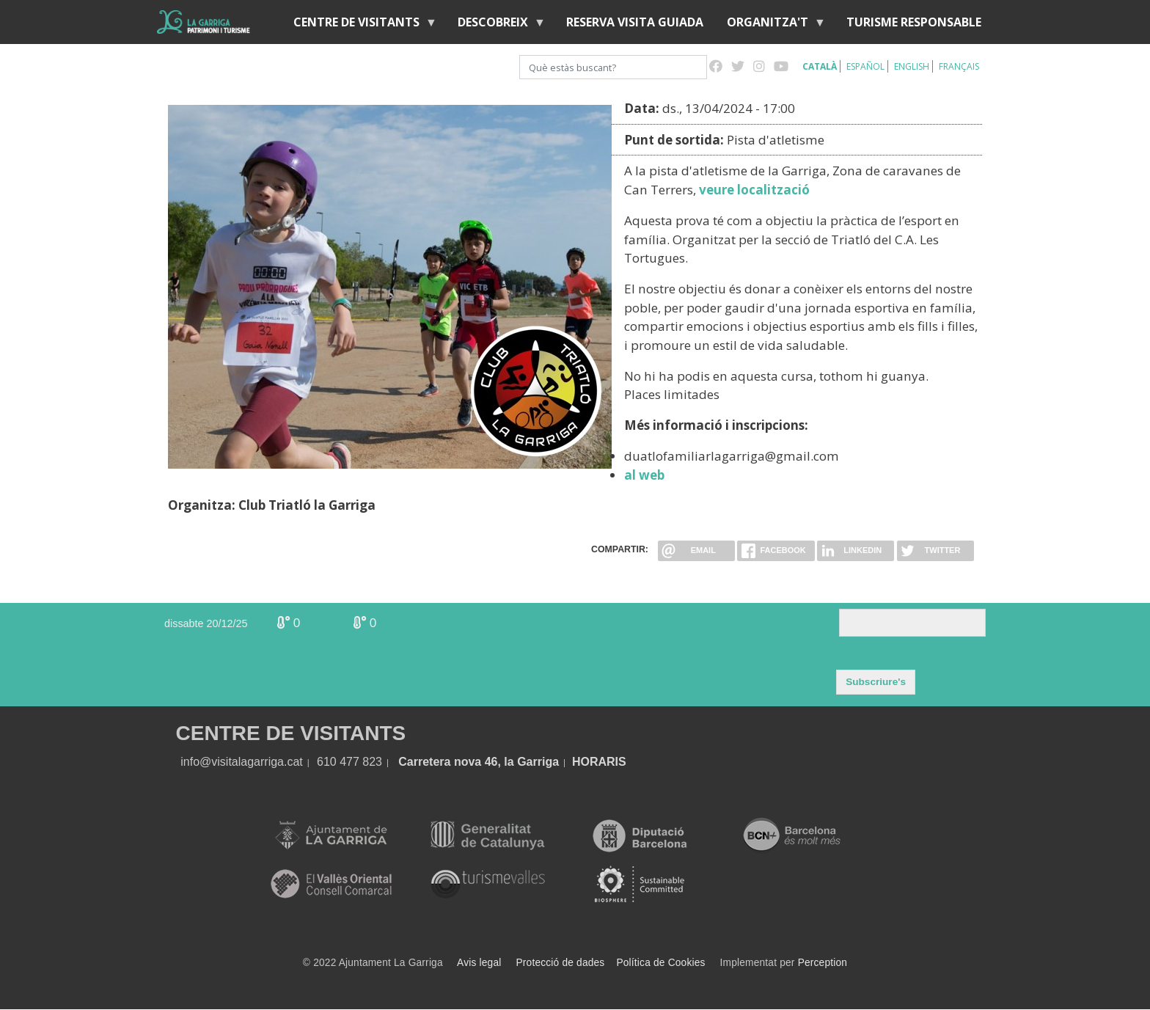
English (911, 66)
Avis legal (479, 962)
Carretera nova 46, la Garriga (478, 761)
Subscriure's (876, 681)
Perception (823, 962)
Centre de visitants (359, 25)
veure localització (754, 189)
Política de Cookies (660, 962)
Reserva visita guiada (634, 22)
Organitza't (770, 25)
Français (959, 66)
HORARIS (599, 761)
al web (644, 474)
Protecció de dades (560, 962)
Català (819, 66)
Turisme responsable (913, 22)
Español (865, 66)
